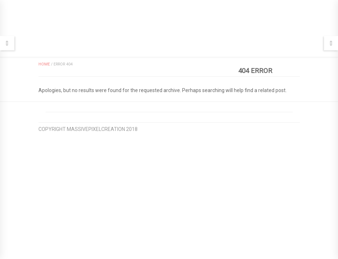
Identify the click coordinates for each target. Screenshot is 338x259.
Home (44, 64)
